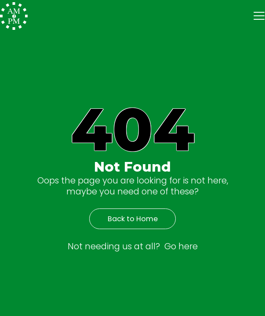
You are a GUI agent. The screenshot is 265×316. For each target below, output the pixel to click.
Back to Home (133, 219)
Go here (181, 246)
